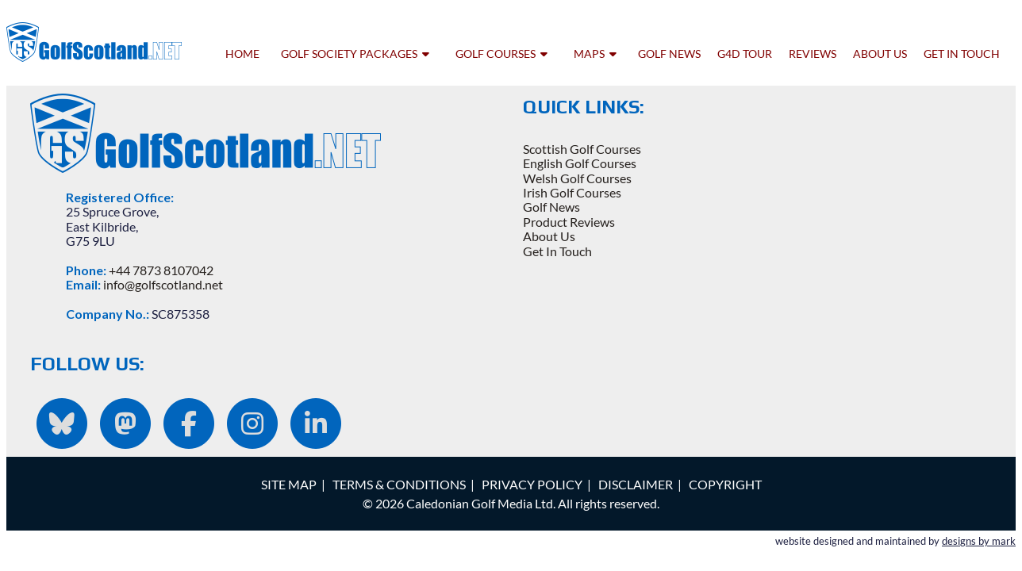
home (242, 53)
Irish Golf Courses (572, 192)
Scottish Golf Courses (582, 148)
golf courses (501, 53)
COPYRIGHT (725, 484)
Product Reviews (569, 221)
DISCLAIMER (635, 484)
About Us (549, 235)
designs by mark (979, 541)
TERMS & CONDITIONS (399, 484)
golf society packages (355, 53)
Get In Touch (557, 251)
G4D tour (744, 53)
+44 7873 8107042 (161, 270)
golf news (669, 53)
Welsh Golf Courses (577, 178)
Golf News (551, 206)
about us (880, 53)
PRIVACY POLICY (532, 484)
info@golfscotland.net (163, 284)
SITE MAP (289, 484)
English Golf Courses (579, 163)
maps (595, 53)
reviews (812, 53)
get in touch (962, 53)
